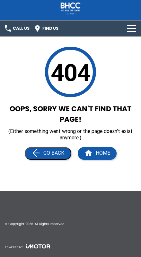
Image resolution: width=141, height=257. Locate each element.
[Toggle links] (27, 246)
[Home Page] (97, 153)
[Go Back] (48, 153)
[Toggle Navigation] (131, 28)
